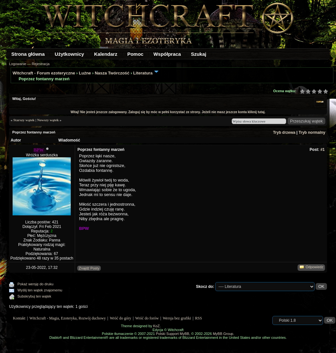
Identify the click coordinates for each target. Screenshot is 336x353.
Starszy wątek (24, 120)
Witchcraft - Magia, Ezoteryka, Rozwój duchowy (67, 318)
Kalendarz (105, 54)
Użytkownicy (69, 54)
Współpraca (167, 54)
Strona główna (28, 54)
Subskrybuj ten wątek (34, 296)
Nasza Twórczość (112, 73)
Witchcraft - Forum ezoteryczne (44, 73)
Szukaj (198, 54)
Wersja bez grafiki (177, 318)
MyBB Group (223, 334)
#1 (322, 149)
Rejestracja (40, 64)
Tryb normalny (312, 132)
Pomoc (135, 54)
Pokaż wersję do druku (35, 284)
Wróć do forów (147, 318)
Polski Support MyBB (172, 334)
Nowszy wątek (48, 120)
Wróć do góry (120, 318)
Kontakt (19, 318)
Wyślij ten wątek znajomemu (39, 290)
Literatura (142, 73)
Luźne (85, 73)
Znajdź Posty (89, 268)
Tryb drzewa (284, 132)
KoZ (156, 326)
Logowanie (17, 64)
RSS (198, 318)
